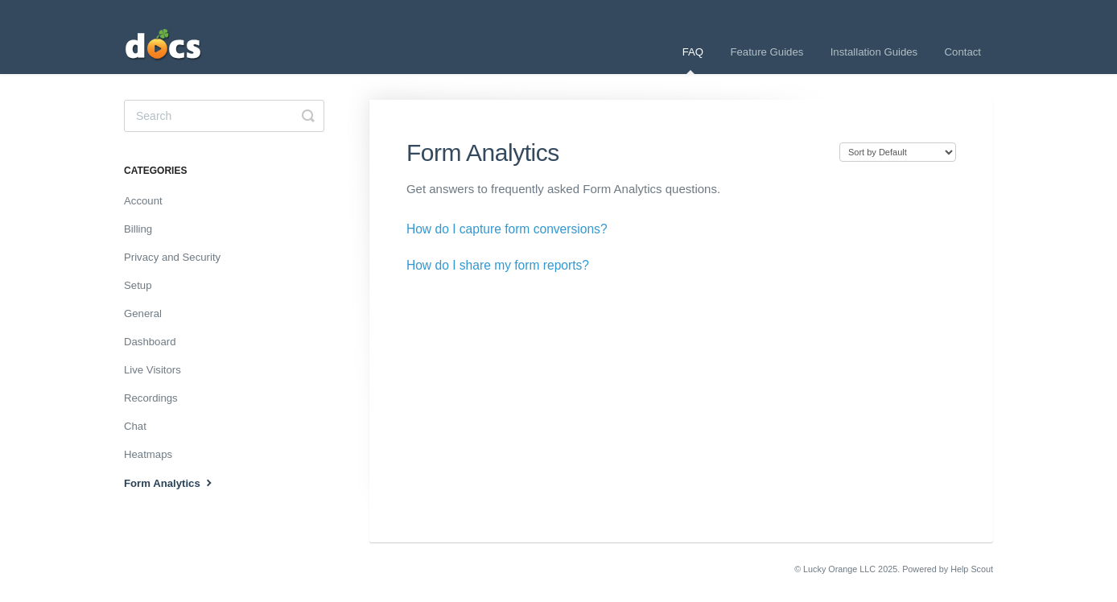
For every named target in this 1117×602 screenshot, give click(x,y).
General (143, 313)
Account (143, 201)
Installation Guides (874, 52)
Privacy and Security (172, 257)
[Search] (224, 116)
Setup (137, 285)
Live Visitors (152, 370)
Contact (963, 52)
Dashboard (150, 342)
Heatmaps (148, 454)
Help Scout (971, 569)
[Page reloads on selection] (897, 152)
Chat (135, 426)
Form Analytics (170, 482)
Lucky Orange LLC (839, 569)
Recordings (151, 398)
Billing (138, 229)
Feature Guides (766, 52)
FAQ (692, 60)
